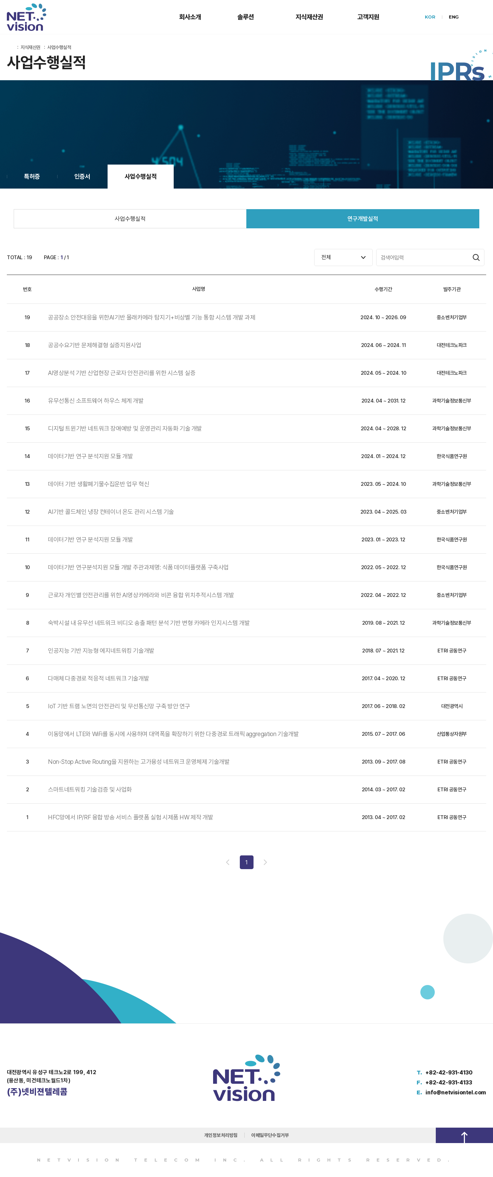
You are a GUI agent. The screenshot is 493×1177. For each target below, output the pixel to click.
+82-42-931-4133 (449, 1082)
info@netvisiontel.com (456, 1092)
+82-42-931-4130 (449, 1072)
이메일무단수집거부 (270, 1135)
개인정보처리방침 (221, 1135)
